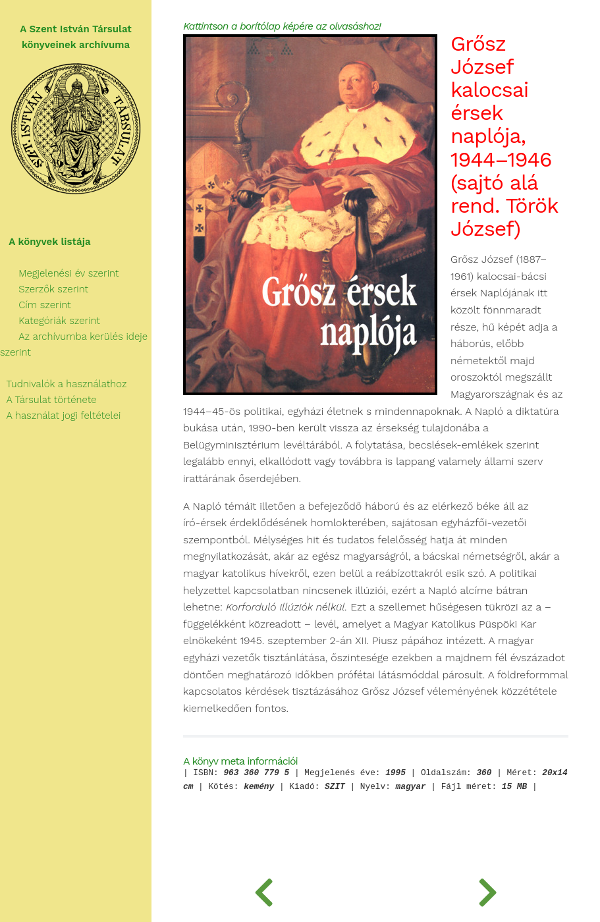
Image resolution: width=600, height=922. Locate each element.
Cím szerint (35, 305)
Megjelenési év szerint (59, 273)
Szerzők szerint (44, 289)
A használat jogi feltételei (60, 415)
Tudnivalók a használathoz (63, 384)
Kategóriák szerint (50, 321)
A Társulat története (48, 400)
